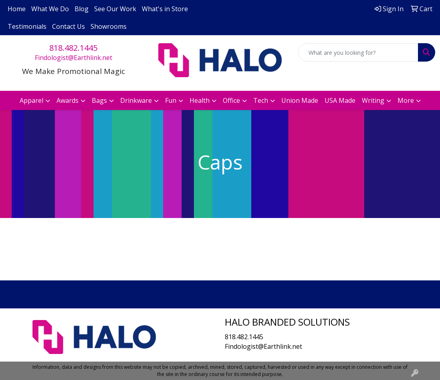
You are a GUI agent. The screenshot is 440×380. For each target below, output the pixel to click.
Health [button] (200, 100)
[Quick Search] (358, 52)
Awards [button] (68, 100)
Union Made (299, 100)
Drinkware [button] (136, 100)
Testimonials (27, 26)
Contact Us (68, 26)
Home (17, 8)
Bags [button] (99, 100)
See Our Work (115, 8)
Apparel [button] (31, 100)
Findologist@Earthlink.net (73, 57)
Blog (82, 8)
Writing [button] (373, 100)
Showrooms (109, 26)
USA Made (340, 100)
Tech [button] (260, 100)
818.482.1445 (73, 47)
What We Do (50, 8)
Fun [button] (170, 100)
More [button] (406, 100)
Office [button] (231, 100)
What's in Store (165, 8)
